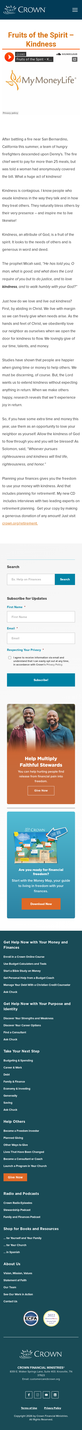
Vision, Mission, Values (17, 1273)
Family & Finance (14, 1081)
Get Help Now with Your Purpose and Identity (37, 1006)
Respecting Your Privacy (25, 650)
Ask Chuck (10, 992)
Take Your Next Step (21, 1051)
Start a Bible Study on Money (22, 971)
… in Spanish (11, 1252)
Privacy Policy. (54, 664)
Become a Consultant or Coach (23, 1159)
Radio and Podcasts (21, 1193)
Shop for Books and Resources (31, 1228)
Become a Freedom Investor (21, 1131)
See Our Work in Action (18, 1294)
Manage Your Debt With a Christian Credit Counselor (36, 985)
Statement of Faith (15, 1280)
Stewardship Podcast (16, 1210)
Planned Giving (13, 1138)
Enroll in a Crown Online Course (23, 957)
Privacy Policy (52, 1408)
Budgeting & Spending (18, 1060)
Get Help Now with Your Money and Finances (35, 945)
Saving (7, 1103)
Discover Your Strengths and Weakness (28, 1018)
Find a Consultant (14, 1032)
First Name (16, 607)
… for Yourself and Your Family (22, 1238)
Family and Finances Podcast (21, 1217)
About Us (11, 1263)
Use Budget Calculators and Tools (24, 964)
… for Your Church (14, 1245)
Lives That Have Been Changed (23, 1152)
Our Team (9, 1287)
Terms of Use (29, 1408)
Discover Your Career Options (22, 1025)
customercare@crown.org (45, 1379)
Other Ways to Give (15, 1145)
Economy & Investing (16, 1088)
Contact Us (10, 1301)
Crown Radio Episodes (17, 1203)
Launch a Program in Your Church (25, 1166)
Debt (6, 1074)
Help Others (14, 1121)
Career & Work (12, 1067)
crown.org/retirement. (20, 523)
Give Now (15, 1177)
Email (12, 628)
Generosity (10, 1095)
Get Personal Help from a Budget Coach (28, 978)
